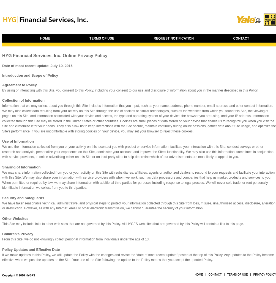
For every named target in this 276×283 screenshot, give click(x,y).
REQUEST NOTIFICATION (174, 38)
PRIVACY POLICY (264, 274)
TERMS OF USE (101, 38)
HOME (45, 38)
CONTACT (241, 38)
